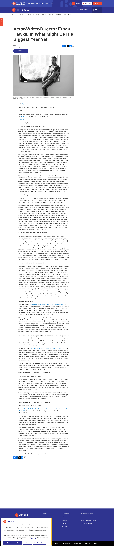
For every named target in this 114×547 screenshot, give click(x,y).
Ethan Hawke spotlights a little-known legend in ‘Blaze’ (46, 349)
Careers (45, 524)
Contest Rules (65, 527)
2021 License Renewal (86, 524)
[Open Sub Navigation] (16, 15)
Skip (27, 542)
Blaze (23, 116)
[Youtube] (21, 120)
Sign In (78, 3)
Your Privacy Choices (39, 542)
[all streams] (97, 10)
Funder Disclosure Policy (87, 514)
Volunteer (64, 524)
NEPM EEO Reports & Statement (88, 520)
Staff (44, 527)
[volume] (18, 10)
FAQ (82, 517)
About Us (45, 514)
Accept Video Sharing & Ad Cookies (12, 542)
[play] (14, 10)
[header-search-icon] (73, 3)
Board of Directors (66, 514)
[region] (26, 532)
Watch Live (87, 4)
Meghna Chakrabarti (27, 104)
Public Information (66, 517)
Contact (45, 517)
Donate (98, 4)
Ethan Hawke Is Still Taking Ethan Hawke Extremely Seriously (47, 305)
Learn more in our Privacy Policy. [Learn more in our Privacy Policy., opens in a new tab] (30, 538)
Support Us (64, 520)
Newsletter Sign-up (47, 520)
